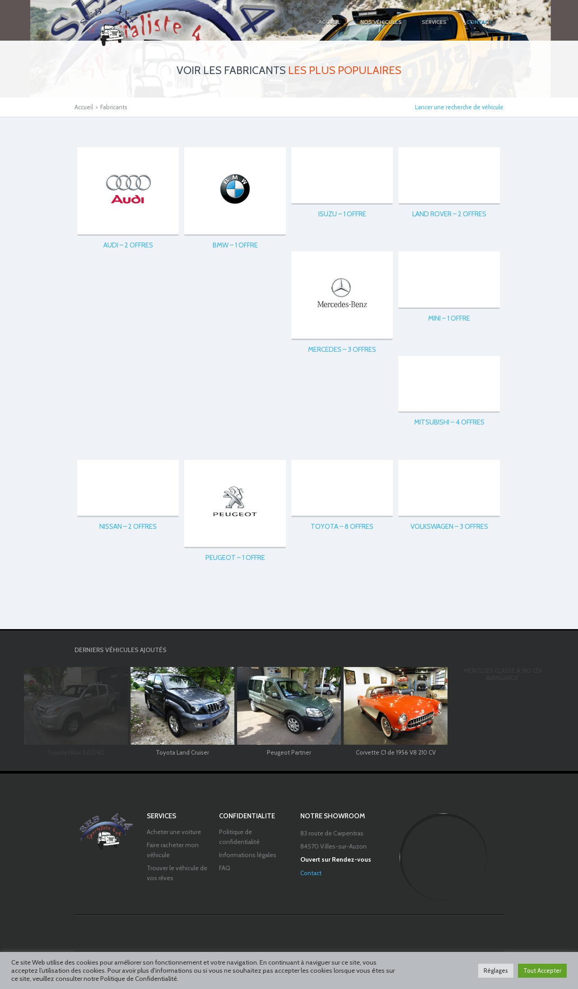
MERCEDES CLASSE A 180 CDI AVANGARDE (503, 674)
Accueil (84, 107)
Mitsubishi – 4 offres (449, 422)
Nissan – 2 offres (128, 526)
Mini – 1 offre (449, 318)
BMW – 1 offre (235, 245)
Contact (311, 873)
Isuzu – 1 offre (342, 214)
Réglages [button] (496, 970)
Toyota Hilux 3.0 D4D (76, 752)
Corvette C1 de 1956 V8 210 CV (396, 752)
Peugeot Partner (289, 752)
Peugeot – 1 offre (235, 558)
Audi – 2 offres (128, 245)
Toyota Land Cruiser (182, 752)
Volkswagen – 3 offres (449, 526)
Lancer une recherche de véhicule (459, 107)
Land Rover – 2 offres (449, 214)
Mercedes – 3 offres (342, 349)
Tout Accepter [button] (542, 970)
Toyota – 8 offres (342, 526)
